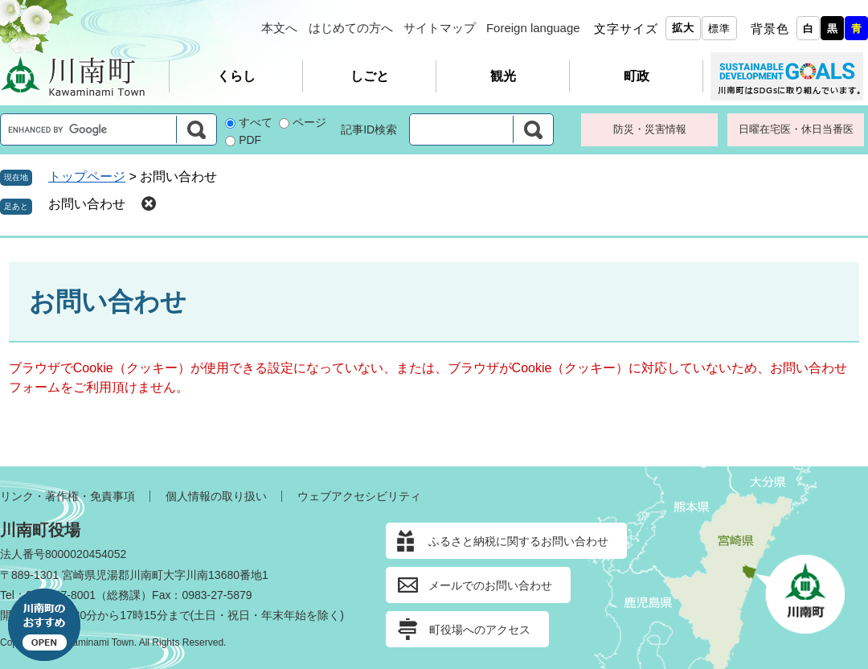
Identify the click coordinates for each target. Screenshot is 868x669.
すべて (255, 122)
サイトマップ (439, 28)
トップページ (86, 176)
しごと (369, 76)
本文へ (279, 28)
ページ (309, 122)
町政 (636, 76)
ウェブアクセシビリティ (359, 496)
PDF (250, 139)
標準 (719, 29)
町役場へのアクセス (479, 629)
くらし (236, 76)
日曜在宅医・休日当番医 (796, 129)
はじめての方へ (351, 28)
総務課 (124, 595)
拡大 (683, 28)
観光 (503, 76)
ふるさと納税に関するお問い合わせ (518, 541)
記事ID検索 (369, 129)
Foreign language (533, 28)
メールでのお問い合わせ (490, 585)
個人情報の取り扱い (216, 496)
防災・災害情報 (649, 129)
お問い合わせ (86, 204)
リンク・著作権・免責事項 (67, 496)
